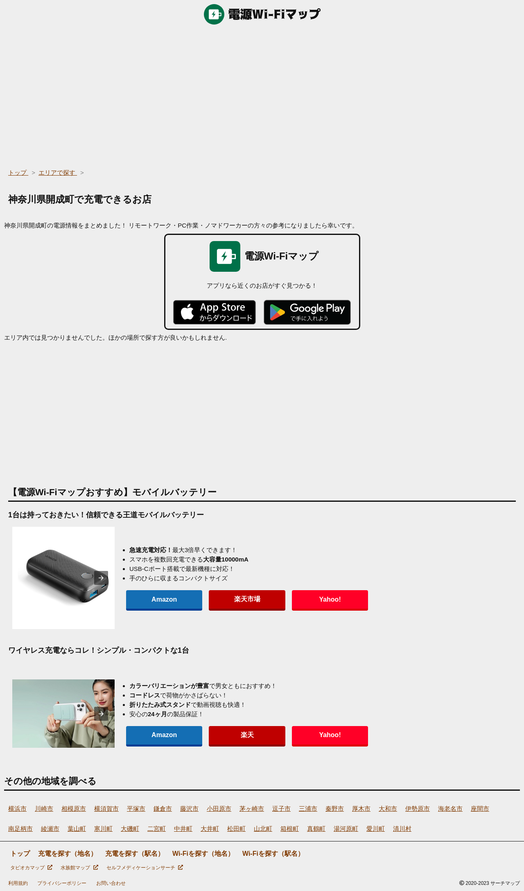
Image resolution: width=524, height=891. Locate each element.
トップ (20, 853)
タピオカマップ (31, 868)
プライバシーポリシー (61, 883)
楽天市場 (206, 599)
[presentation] (101, 578)
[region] (262, 94)
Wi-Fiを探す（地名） (203, 853)
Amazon (150, 599)
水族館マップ (79, 868)
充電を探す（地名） (67, 853)
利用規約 (18, 883)
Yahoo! (262, 599)
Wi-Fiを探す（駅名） (273, 853)
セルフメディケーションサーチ (144, 868)
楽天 (206, 734)
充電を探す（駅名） (134, 853)
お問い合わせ (111, 883)
